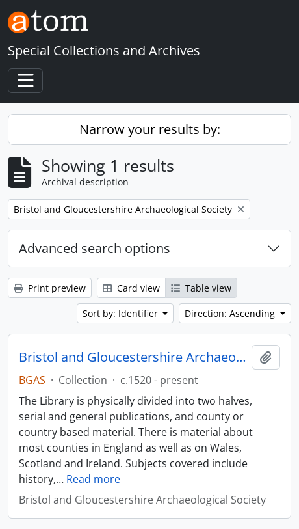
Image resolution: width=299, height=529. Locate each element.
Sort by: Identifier (122, 313)
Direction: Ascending (231, 313)
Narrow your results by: (149, 129)
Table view (201, 288)
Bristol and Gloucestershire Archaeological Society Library (132, 357)
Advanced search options (94, 248)
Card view (131, 288)
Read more (93, 479)
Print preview (50, 288)
